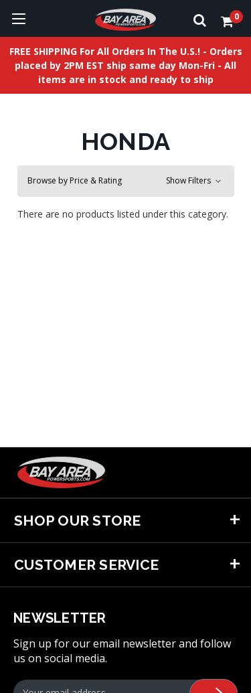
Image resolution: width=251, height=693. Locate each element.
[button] (125, 181)
